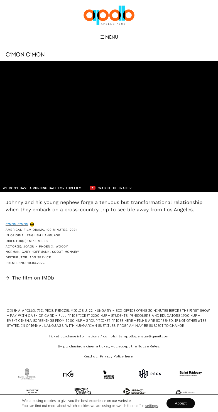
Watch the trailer (111, 188)
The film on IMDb (30, 278)
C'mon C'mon (17, 224)
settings (151, 405)
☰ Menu (109, 37)
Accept (181, 403)
